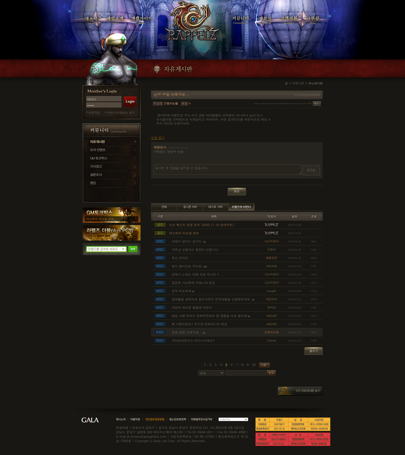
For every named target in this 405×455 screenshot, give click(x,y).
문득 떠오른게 (181, 291)
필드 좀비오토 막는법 (187, 266)
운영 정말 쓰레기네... (187, 332)
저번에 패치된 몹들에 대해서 (192, 307)
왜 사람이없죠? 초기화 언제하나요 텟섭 (199, 324)
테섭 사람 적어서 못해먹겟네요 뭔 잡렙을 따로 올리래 (209, 315)
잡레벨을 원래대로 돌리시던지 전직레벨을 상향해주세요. (212, 299)
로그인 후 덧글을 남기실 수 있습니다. (227, 169)
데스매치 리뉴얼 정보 (100, 219)
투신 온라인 (180, 258)
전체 (164, 207)
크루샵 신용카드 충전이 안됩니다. (196, 249)
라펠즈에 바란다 (241, 207)
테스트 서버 (216, 207)
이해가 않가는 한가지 (187, 241)
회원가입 (94, 112)
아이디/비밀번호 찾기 (121, 112)
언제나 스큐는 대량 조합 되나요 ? (195, 274)
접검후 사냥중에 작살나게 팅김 (193, 282)
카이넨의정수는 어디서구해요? (193, 340)
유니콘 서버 (190, 207)
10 (253, 365)
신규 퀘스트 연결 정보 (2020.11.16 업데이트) (201, 224)
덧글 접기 (158, 138)
